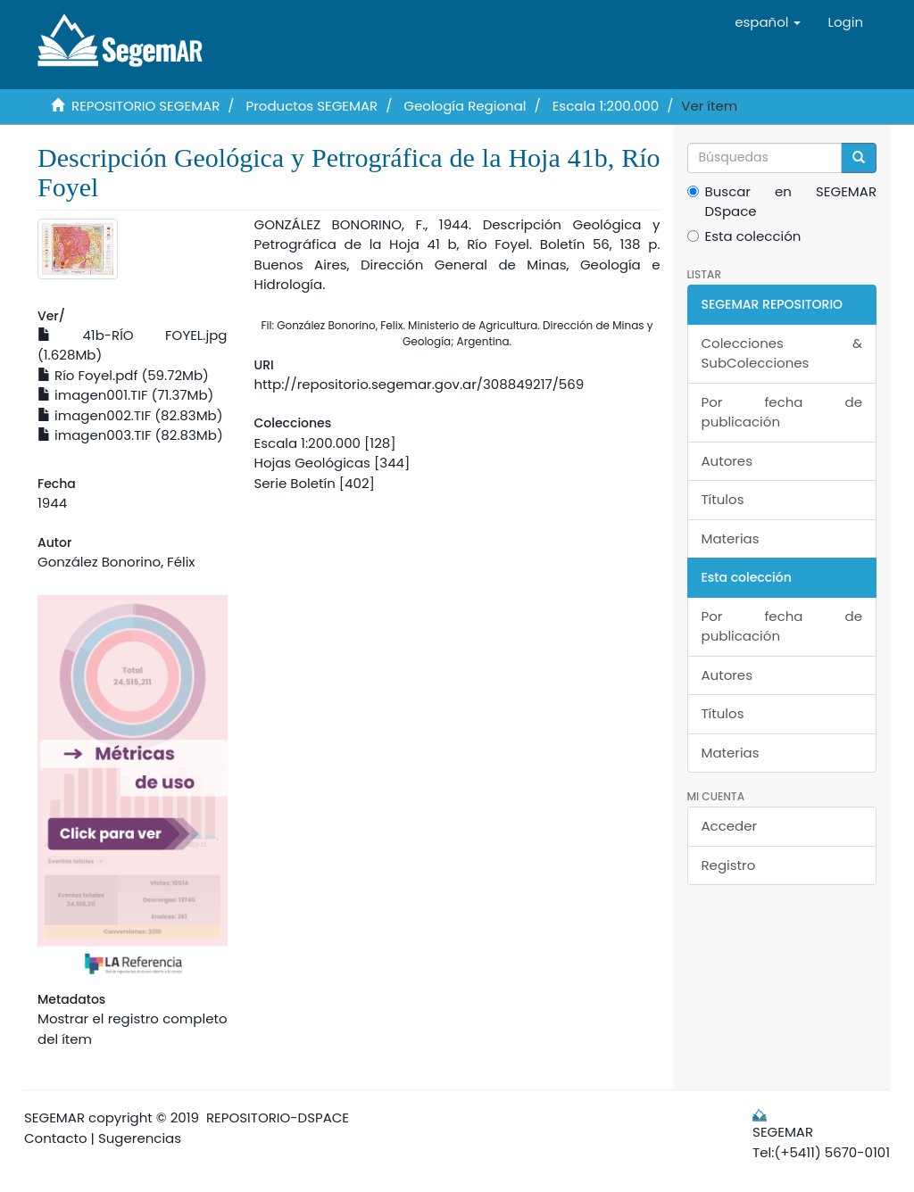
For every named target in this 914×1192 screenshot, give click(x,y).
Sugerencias (139, 1138)
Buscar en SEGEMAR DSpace (782, 201)
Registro (729, 865)
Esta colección (744, 236)
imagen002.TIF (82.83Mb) (130, 415)
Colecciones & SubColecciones (782, 353)
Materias (731, 538)
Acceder (730, 825)
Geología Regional (464, 105)
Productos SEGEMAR (312, 105)
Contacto (55, 1138)
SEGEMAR (54, 1117)
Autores (727, 460)
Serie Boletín (295, 483)
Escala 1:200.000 (606, 105)
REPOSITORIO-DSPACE (277, 1117)
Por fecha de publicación (782, 412)
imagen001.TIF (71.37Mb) (125, 394)
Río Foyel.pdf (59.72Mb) (123, 375)
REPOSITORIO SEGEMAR (145, 105)
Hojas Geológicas (312, 462)
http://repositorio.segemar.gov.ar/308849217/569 (419, 384)
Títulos (723, 499)
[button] (767, 22)
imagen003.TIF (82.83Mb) (130, 435)
